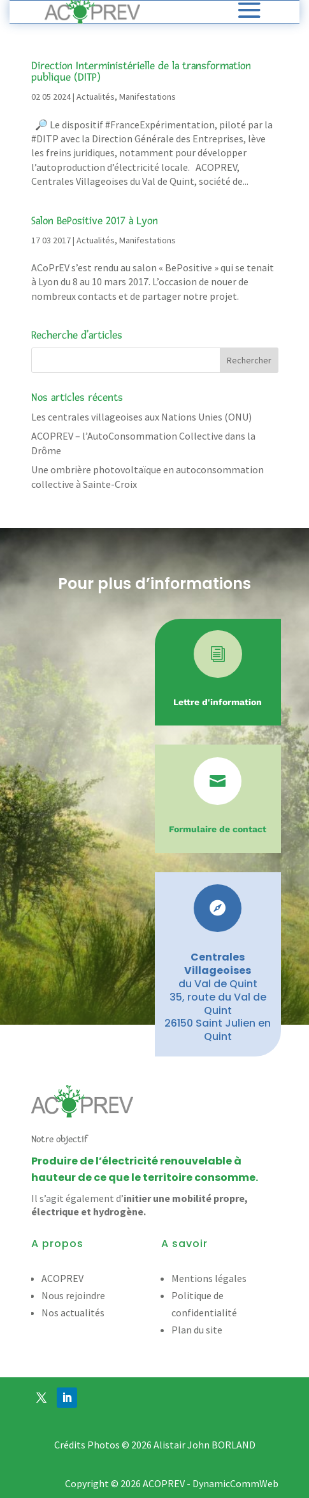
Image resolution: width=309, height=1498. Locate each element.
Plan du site (196, 1329)
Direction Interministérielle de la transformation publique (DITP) (141, 71)
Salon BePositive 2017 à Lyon (94, 220)
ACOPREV (62, 1278)
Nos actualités (72, 1312)
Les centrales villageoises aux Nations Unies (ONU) (141, 416)
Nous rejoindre (73, 1295)
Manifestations (147, 96)
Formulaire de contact (217, 829)
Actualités (95, 96)
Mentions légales (209, 1278)
